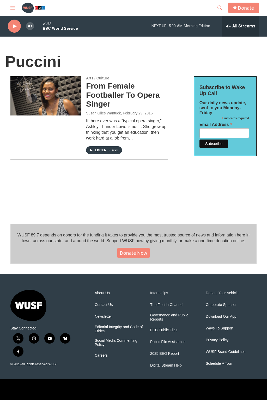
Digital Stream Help (166, 365)
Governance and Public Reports (169, 317)
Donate (246, 8)
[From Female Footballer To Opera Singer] (45, 95)
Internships (159, 293)
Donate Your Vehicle (222, 293)
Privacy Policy (217, 340)
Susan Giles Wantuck (103, 113)
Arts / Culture (97, 78)
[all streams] (240, 26)
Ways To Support (219, 328)
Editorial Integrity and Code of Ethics (119, 329)
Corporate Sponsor (221, 305)
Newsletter (103, 316)
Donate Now (133, 253)
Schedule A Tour (219, 364)
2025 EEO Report (164, 354)
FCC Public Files (163, 330)
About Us (102, 293)
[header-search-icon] (220, 7)
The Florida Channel (166, 305)
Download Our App (221, 316)
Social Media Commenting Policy (116, 343)
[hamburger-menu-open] (13, 8)
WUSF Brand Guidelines (226, 352)
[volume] (30, 26)
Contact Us (104, 305)
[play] (14, 26)
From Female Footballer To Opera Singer (123, 95)
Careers (101, 355)
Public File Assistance (167, 342)
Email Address (216, 124)
